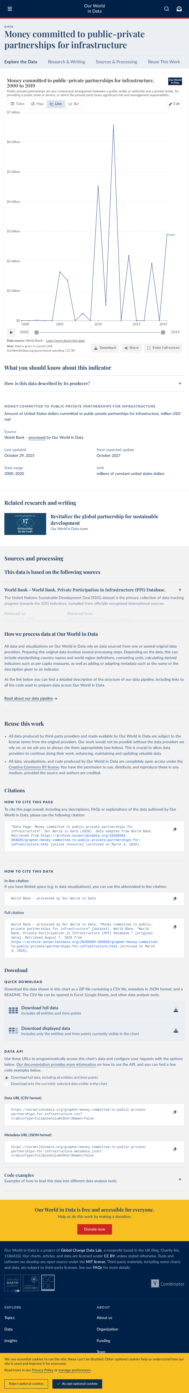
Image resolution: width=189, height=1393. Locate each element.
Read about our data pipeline (30, 698)
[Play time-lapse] (11, 332)
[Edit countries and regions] (174, 104)
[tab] (17, 104)
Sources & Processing (116, 62)
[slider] (36, 332)
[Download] (105, 348)
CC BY (71, 350)
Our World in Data (94, 8)
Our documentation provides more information (56, 1072)
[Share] (131, 348)
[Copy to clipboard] (169, 829)
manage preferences (74, 1370)
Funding (103, 1351)
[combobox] (167, 9)
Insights (10, 1351)
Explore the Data (20, 62)
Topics (9, 1328)
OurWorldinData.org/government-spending (35, 350)
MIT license (95, 1272)
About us (104, 1328)
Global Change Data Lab (81, 1261)
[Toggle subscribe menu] (179, 8)
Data (8, 1340)
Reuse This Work (164, 62)
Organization (107, 1340)
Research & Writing (66, 62)
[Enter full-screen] (163, 348)
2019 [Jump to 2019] (175, 332)
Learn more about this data (65, 340)
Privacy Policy (43, 1370)
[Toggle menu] (9, 8)
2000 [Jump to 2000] (24, 332)
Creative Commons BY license (34, 767)
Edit (176, 104)
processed (37, 438)
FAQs (97, 1278)
